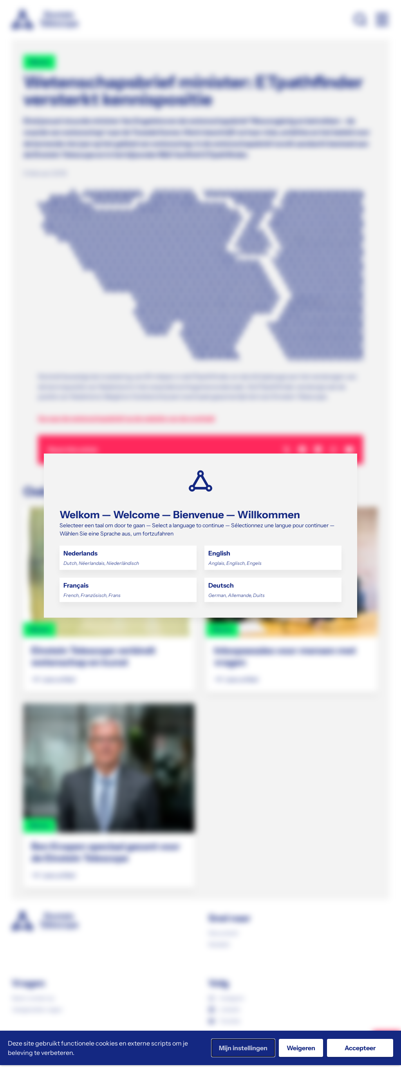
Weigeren (301, 1048)
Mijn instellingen (243, 1048)
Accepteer (360, 1048)
